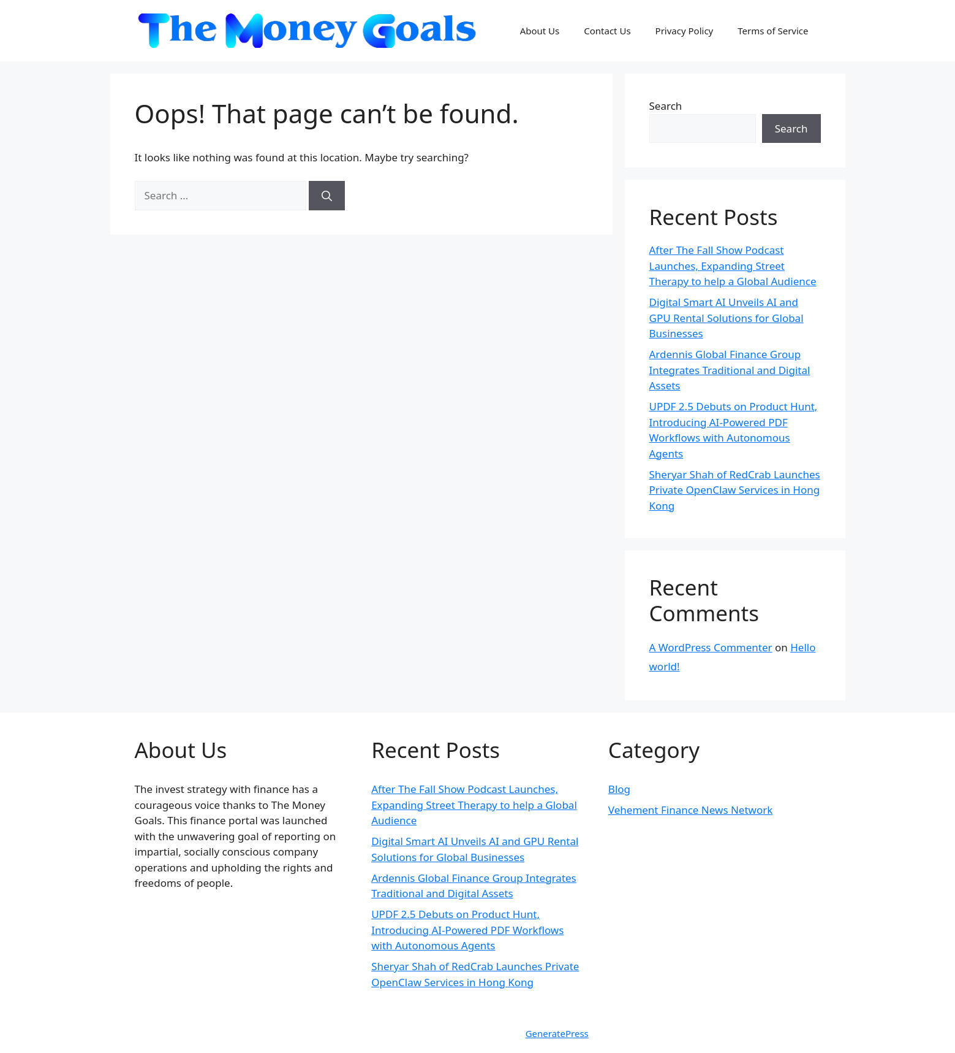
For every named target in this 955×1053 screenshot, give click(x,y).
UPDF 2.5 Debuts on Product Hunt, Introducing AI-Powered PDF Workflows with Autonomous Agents (467, 929)
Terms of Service (773, 31)
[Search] (327, 195)
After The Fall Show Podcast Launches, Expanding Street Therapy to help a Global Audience (733, 265)
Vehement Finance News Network (690, 810)
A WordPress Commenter (710, 647)
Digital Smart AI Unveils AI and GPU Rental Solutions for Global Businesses (726, 317)
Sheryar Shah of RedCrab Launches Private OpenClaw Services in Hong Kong (734, 490)
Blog (619, 789)
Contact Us (607, 31)
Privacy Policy (684, 31)
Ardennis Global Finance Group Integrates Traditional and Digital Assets (729, 369)
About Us (540, 31)
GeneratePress (557, 1033)
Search (665, 106)
